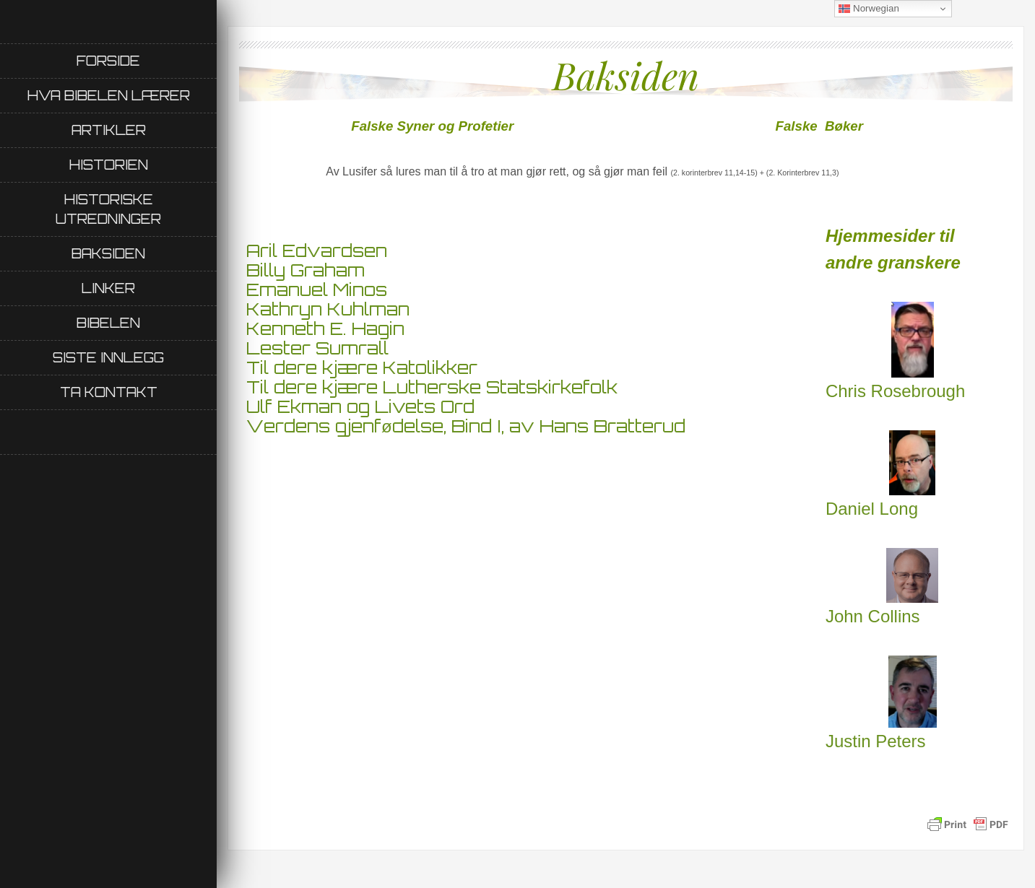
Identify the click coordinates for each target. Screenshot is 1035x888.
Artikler (109, 130)
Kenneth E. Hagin (325, 328)
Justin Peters (881, 704)
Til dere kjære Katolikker (361, 367)
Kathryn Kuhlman (328, 309)
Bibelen (108, 323)
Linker (108, 288)
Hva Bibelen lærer (108, 95)
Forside (108, 61)
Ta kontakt (108, 392)
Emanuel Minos (316, 289)
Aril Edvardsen (316, 250)
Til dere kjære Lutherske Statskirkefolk (432, 387)
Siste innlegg (108, 357)
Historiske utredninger (108, 209)
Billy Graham (305, 270)
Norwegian (868, 8)
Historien (108, 165)
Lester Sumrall (317, 348)
